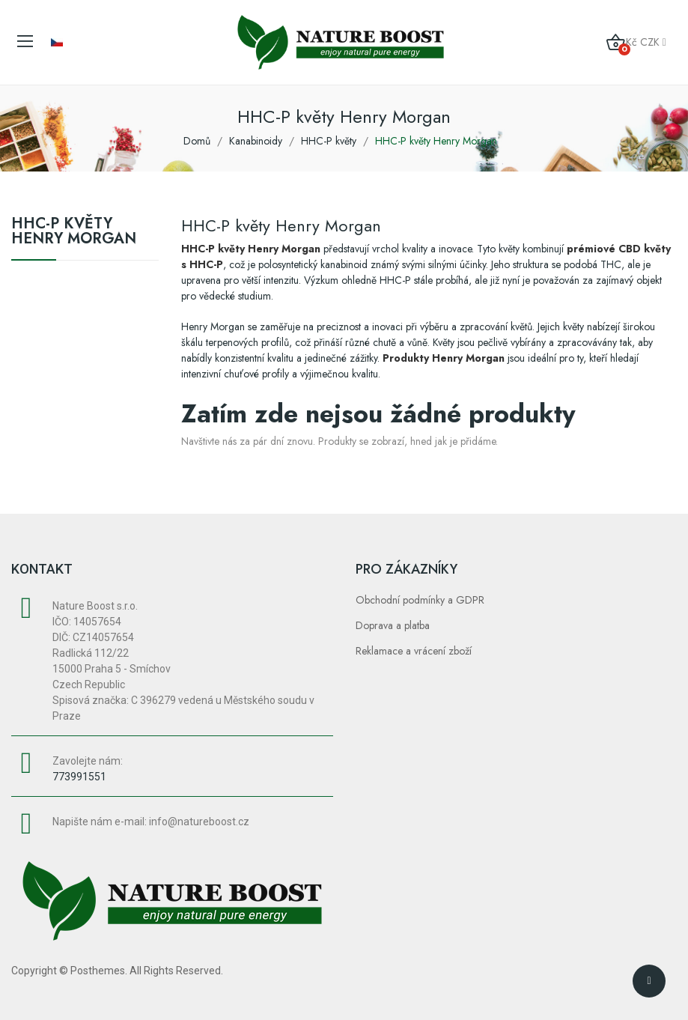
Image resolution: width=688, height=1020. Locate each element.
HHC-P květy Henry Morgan (73, 232)
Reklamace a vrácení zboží (414, 650)
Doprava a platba (393, 625)
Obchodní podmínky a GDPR (420, 599)
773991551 (79, 777)
